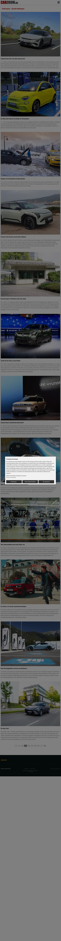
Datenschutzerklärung (11, 477)
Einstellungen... (14, 481)
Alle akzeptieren (46, 481)
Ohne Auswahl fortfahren (30, 481)
